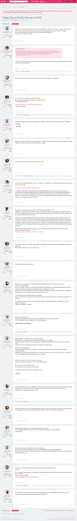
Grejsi (7, 393)
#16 (72, 420)
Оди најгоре (71, 517)
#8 (72, 202)
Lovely (7, 147)
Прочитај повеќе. (37, 12)
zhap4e (7, 189)
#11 (72, 276)
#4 (72, 112)
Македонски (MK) (5, 517)
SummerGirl (7, 414)
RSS (75, 517)
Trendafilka (23, 175)
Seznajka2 (7, 270)
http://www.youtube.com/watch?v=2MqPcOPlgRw (27, 187)
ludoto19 (7, 104)
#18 (72, 459)
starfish (7, 167)
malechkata (7, 345)
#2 (72, 68)
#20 (72, 504)
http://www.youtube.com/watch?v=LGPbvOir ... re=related (29, 231)
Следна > (16, 23)
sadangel (7, 454)
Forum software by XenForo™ (12, 519)
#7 (72, 173)
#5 (72, 133)
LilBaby (7, 323)
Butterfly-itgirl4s (7, 54)
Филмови (11, 20)
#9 (72, 237)
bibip (18, 331)
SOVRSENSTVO (7, 84)
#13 (72, 329)
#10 (72, 256)
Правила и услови (60, 519)
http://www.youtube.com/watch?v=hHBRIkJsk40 (27, 477)
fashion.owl (7, 434)
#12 (72, 309)
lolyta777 (7, 216)
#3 (72, 90)
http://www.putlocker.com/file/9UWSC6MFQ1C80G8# (28, 104)
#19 (72, 482)
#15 (72, 398)
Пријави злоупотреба (51, 519)
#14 (72, 379)
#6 (72, 153)
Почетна (66, 517)
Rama (18, 485)
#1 (72, 41)
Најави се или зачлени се (69, 0)
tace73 (18, 175)
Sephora (7, 250)
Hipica (7, 474)
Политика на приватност (70, 519)
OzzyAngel (21, 20)
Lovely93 (7, 498)
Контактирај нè (56, 517)
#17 (72, 440)
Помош (61, 517)
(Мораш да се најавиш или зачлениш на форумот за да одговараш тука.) (59, 510)
